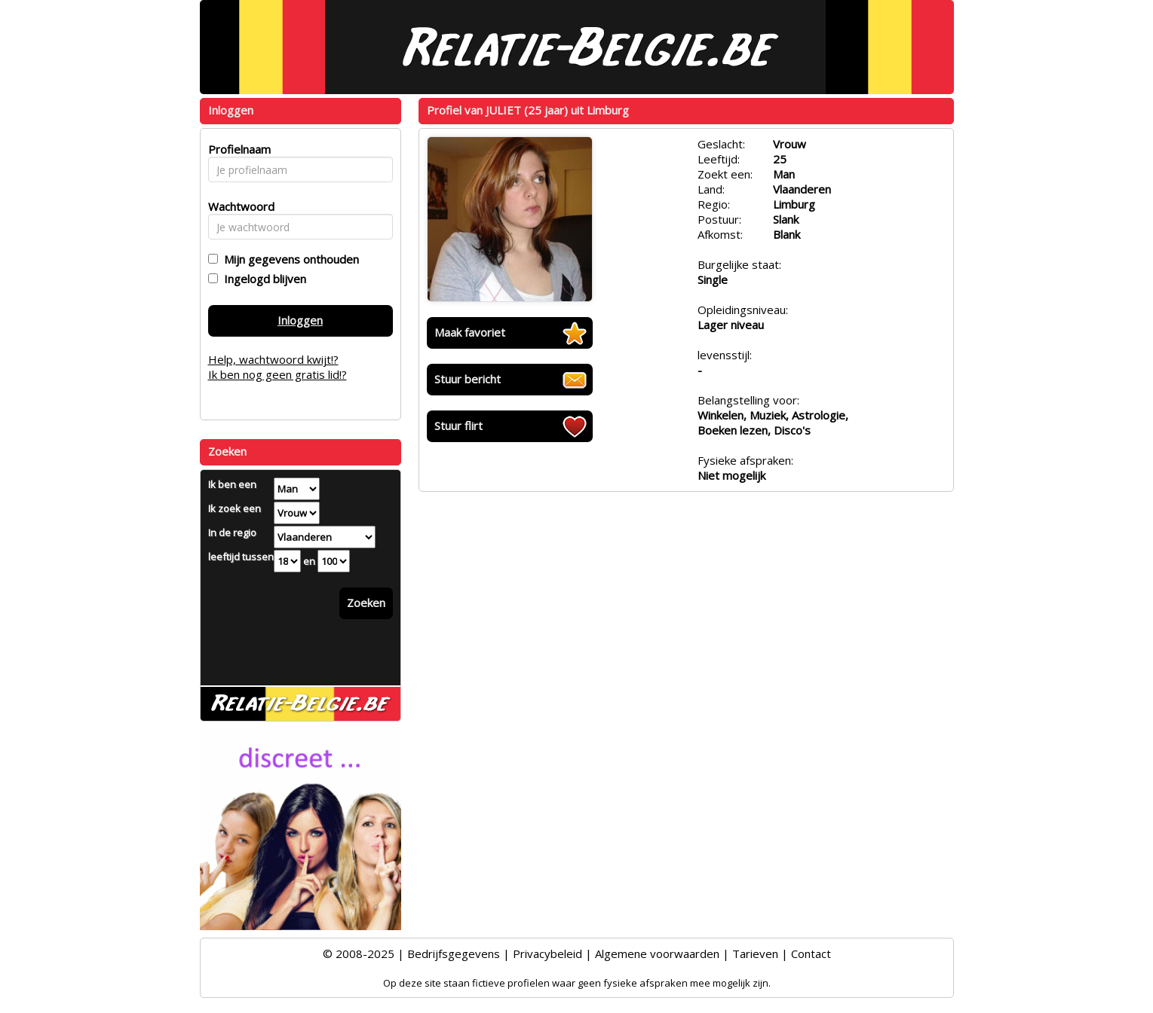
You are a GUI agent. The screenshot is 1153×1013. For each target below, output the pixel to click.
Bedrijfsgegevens (453, 953)
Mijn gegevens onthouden (288, 259)
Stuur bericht (467, 378)
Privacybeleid (547, 953)
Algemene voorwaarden (657, 953)
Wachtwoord (237, 206)
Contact (811, 953)
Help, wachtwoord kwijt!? (273, 359)
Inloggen (300, 320)
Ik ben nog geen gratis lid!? (277, 374)
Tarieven (755, 953)
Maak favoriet (469, 332)
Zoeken (366, 602)
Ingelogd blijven (262, 278)
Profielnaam (237, 149)
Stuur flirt (458, 425)
